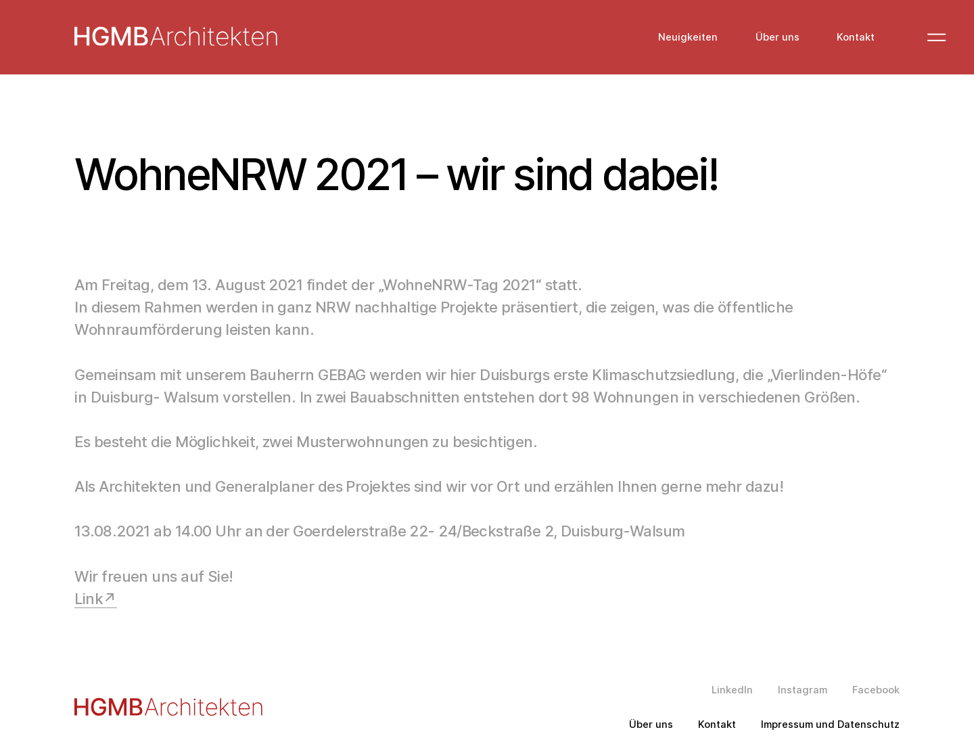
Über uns (777, 37)
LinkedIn (732, 690)
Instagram (802, 690)
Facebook (876, 690)
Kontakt (856, 37)
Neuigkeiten (688, 37)
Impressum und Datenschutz (830, 725)
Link (88, 598)
